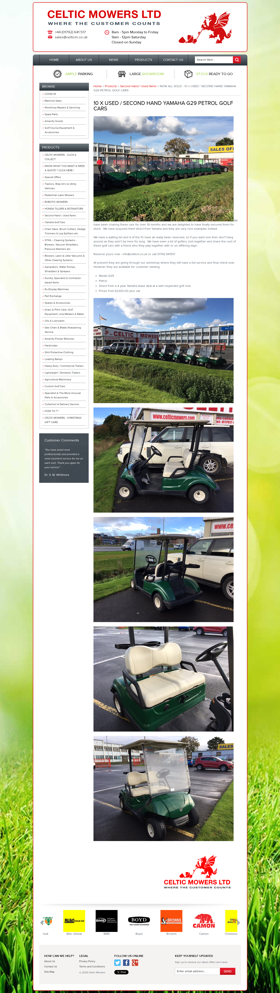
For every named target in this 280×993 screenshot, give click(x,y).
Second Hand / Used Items (138, 86)
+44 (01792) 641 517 (70, 32)
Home (97, 86)
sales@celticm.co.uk (71, 37)
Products (111, 86)
